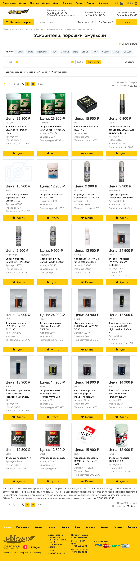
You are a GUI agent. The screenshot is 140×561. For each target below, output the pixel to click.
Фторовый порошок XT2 (52, 458)
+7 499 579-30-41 (95, 14)
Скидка (23, 3)
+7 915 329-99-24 (127, 14)
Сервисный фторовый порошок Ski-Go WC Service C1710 (17, 197)
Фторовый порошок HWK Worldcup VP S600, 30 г (16, 326)
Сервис (46, 3)
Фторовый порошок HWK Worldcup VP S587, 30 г (50, 326)
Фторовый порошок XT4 (18, 458)
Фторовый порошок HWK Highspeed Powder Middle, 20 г (84, 393)
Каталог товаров (23, 29)
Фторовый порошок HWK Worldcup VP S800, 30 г (119, 261)
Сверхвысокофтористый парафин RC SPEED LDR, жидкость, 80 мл (121, 129)
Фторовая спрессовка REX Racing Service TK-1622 (86, 461)
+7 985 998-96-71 (57, 12)
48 (131, 85)
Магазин (34, 3)
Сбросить (129, 62)
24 (127, 85)
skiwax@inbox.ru (56, 553)
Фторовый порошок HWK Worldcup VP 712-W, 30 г (86, 326)
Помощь (91, 3)
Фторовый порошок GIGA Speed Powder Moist (16, 129)
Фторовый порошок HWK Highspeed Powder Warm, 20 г (50, 393)
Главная (7, 29)
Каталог (7, 527)
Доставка (67, 3)
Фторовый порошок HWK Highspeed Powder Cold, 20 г (119, 393)
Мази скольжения (45, 29)
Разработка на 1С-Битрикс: (22, 553)
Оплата (79, 3)
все (135, 85)
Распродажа (9, 3)
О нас (56, 3)
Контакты (103, 3)
